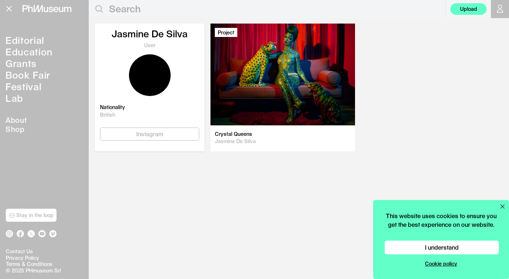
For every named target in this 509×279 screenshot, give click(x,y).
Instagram (149, 133)
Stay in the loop (31, 215)
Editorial (24, 40)
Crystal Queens (233, 134)
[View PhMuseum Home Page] (46, 8)
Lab (14, 98)
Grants (21, 63)
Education (29, 51)
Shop (14, 129)
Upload (468, 9)
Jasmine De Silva (235, 141)
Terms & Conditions (29, 264)
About (16, 120)
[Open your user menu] (500, 9)
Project (226, 32)
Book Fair (27, 74)
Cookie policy (441, 264)
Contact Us (19, 251)
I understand (442, 247)
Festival (23, 86)
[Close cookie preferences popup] (502, 206)
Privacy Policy (22, 258)
